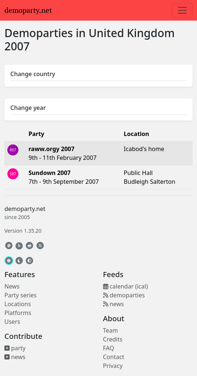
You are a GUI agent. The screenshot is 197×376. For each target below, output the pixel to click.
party (15, 348)
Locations (17, 304)
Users (12, 322)
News (12, 286)
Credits (113, 339)
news (14, 357)
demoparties (124, 295)
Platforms (17, 313)
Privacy (113, 366)
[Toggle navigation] (182, 10)
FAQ (108, 348)
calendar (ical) (125, 286)
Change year (28, 108)
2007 (17, 46)
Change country (32, 74)
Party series (20, 295)
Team (110, 330)
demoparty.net (28, 10)
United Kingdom (131, 32)
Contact (113, 357)
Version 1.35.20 (22, 230)
